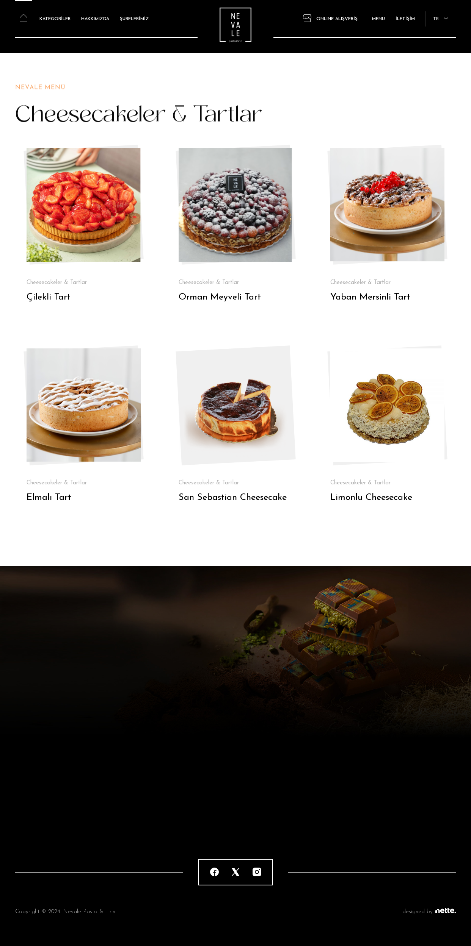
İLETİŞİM (405, 19)
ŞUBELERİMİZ (134, 19)
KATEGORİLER (55, 19)
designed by (429, 912)
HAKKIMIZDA (95, 19)
